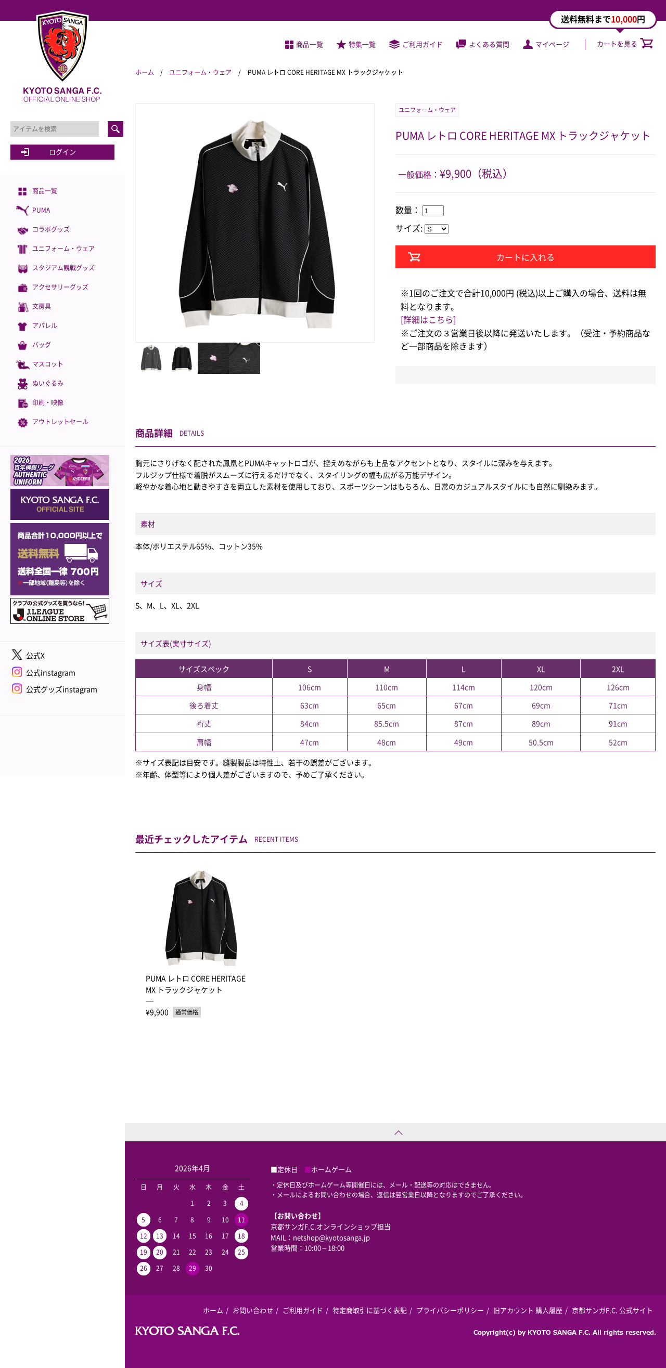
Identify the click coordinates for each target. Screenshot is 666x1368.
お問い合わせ (253, 1310)
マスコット (39, 365)
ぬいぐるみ (39, 384)
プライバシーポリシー (450, 1310)
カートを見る (625, 43)
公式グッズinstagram (61, 689)
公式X (35, 655)
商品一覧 (36, 192)
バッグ (33, 345)
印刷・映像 (39, 403)
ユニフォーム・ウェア (55, 249)
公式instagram (50, 672)
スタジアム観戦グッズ (55, 269)
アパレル (36, 326)
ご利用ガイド (416, 44)
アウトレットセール (52, 422)
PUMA (33, 211)
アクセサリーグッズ (52, 288)
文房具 (33, 307)
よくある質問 (482, 44)
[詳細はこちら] (428, 319)
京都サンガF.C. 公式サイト (612, 1310)
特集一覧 (356, 44)
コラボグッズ (43, 230)
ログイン (62, 152)
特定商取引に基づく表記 (369, 1310)
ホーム (144, 72)
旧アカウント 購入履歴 (527, 1310)
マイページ (546, 44)
